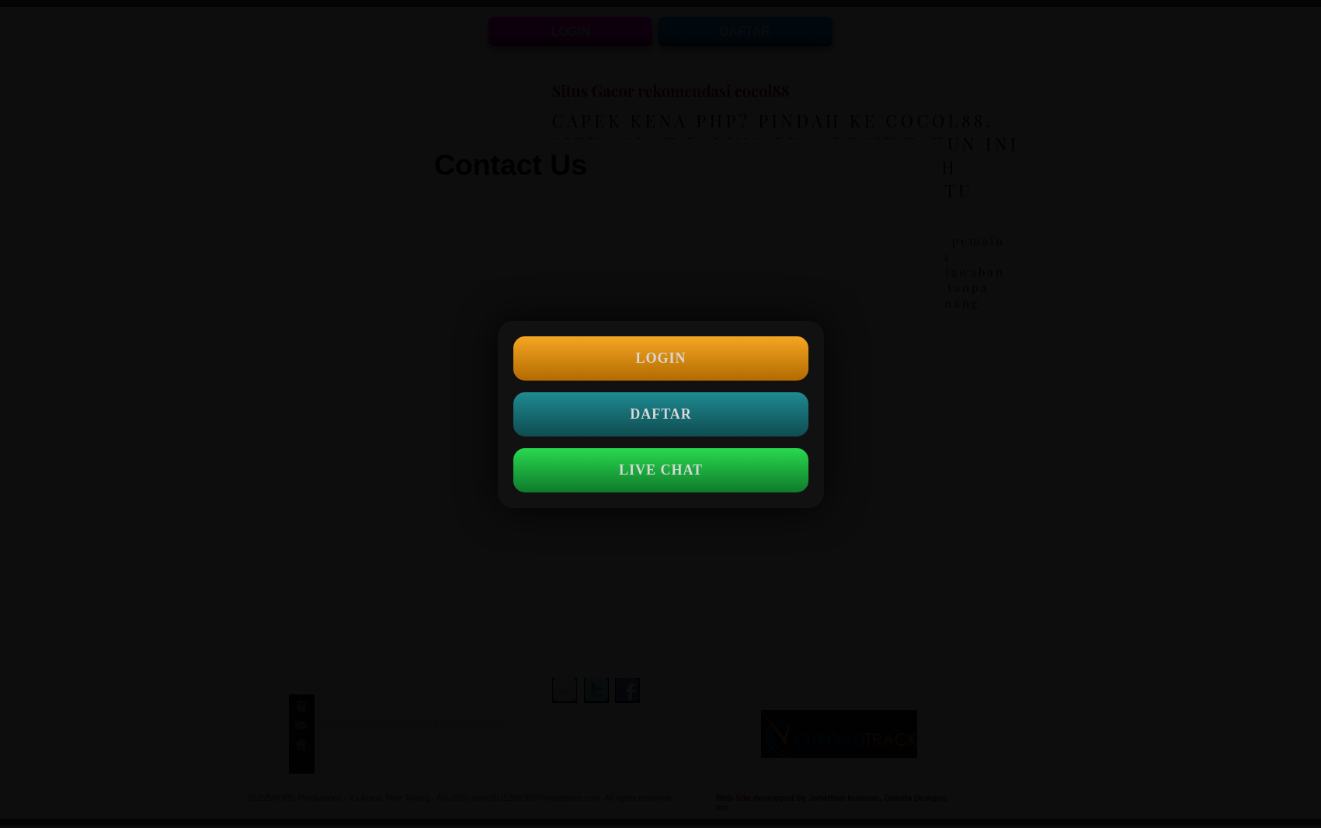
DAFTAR (661, 414)
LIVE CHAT (660, 470)
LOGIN (660, 358)
